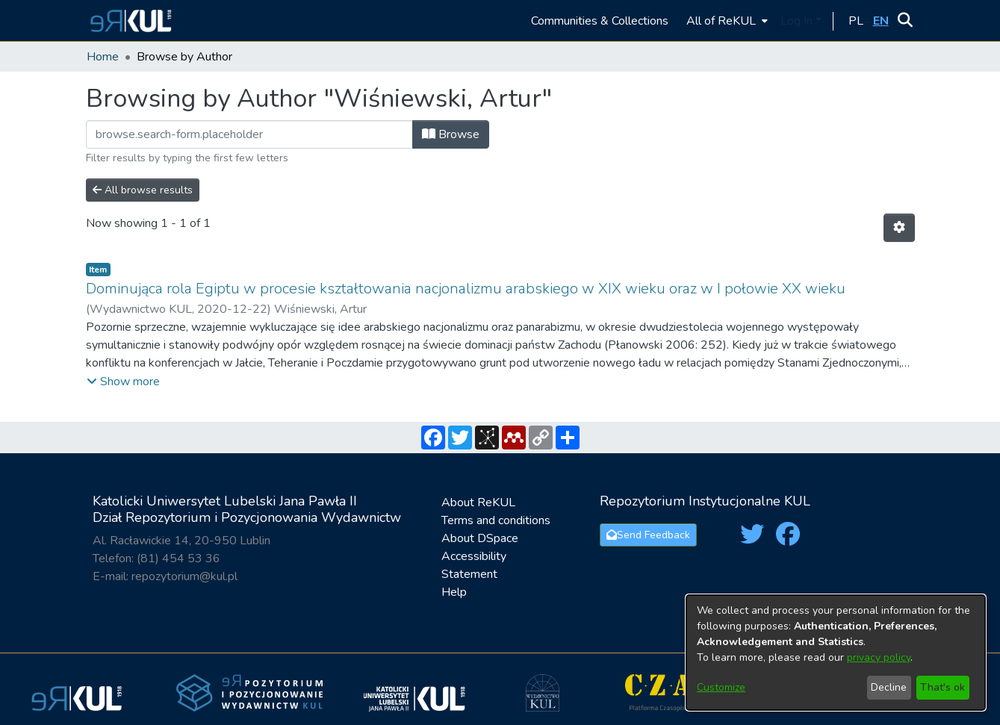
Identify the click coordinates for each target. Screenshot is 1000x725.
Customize (721, 687)
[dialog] (835, 652)
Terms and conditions (495, 520)
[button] (129, 20)
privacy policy (878, 657)
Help (454, 592)
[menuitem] (725, 20)
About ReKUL (478, 502)
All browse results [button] (143, 190)
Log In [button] (798, 21)
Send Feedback (648, 535)
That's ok (942, 687)
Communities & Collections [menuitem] (599, 21)
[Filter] (249, 134)
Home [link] (103, 57)
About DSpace (479, 538)
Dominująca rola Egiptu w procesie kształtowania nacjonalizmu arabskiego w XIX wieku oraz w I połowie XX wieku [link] (465, 289)
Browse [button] (450, 134)
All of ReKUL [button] (721, 21)
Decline (889, 687)
